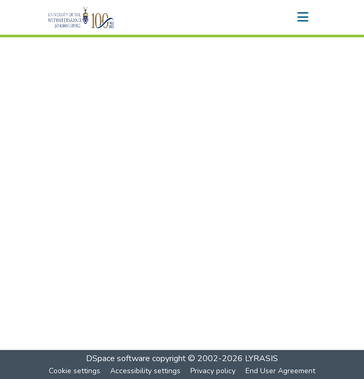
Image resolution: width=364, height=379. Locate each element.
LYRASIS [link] (261, 358)
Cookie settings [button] (74, 371)
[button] (99, 17)
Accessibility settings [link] (145, 371)
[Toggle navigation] (302, 17)
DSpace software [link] (118, 358)
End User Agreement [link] (280, 371)
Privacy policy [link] (212, 371)
